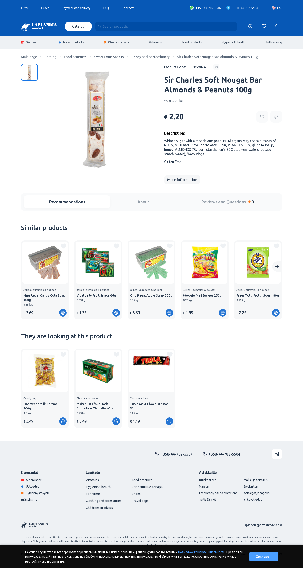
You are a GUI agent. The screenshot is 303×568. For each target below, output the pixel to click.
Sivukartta (250, 486)
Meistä (202, 486)
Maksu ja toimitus (255, 479)
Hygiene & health (233, 42)
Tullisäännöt (206, 499)
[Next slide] (277, 266)
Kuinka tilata (206, 479)
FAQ (110, 8)
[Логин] (250, 26)
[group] (45, 279)
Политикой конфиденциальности (201, 552)
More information (182, 179)
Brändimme (29, 499)
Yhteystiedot (252, 499)
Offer (25, 8)
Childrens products (99, 507)
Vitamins (155, 42)
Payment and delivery (78, 8)
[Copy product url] (276, 116)
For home (93, 493)
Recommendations (67, 201)
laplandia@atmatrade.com (262, 524)
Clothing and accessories (103, 500)
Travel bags (140, 500)
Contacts (131, 8)
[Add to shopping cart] (63, 312)
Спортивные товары (147, 486)
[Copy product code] (191, 66)
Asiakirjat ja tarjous (256, 492)
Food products (192, 42)
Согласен (263, 557)
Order (46, 8)
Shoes (136, 493)
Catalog (78, 26)
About (143, 201)
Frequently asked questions (216, 492)
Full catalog (274, 42)
